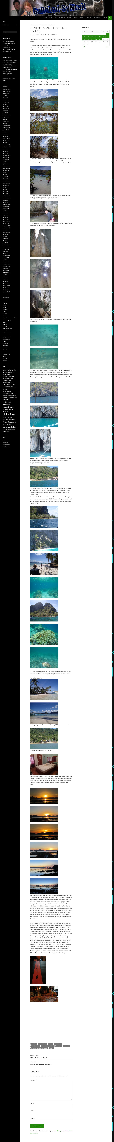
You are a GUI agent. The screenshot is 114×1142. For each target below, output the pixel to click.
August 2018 (6, 129)
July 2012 (5, 187)
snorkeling (67, 1046)
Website (32, 1118)
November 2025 (6, 89)
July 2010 (5, 210)
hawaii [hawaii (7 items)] (13, 384)
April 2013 (5, 176)
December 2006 (6, 264)
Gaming (75, 17)
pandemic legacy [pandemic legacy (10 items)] (8, 407)
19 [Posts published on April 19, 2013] (100, 39)
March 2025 (5, 97)
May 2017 (5, 142)
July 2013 (5, 172)
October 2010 (6, 206)
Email (32, 1110)
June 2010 (5, 213)
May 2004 (5, 279)
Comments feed (6, 444)
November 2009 (6, 228)
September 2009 (6, 232)
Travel (81, 17)
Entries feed (5, 442)
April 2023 (5, 112)
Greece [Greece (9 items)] (9, 384)
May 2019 (5, 123)
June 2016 (5, 149)
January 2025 (6, 100)
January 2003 (6, 289)
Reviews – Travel (6, 337)
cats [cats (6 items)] (12, 376)
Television (5, 347)
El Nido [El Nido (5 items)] (11, 382)
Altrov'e (33, 1043)
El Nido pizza (58, 1043)
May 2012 (5, 189)
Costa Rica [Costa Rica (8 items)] (9, 378)
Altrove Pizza (42, 1043)
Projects (5, 324)
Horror (4, 315)
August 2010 (6, 208)
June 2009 (5, 238)
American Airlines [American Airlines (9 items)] (8, 372)
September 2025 (6, 91)
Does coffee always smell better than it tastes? (9, 78)
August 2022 (6, 117)
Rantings (5, 326)
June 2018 (5, 134)
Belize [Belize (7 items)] (4, 374)
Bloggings (97, 17)
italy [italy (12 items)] (11, 393)
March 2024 (5, 106)
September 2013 (6, 168)
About (105, 17)
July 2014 (5, 161)
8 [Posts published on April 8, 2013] (84, 36)
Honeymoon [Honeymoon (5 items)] (10, 386)
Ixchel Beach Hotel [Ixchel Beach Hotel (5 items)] (7, 395)
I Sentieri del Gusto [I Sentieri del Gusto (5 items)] (7, 391)
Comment (33, 1080)
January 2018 (6, 140)
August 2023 (6, 108)
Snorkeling (46, 25)
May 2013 (5, 174)
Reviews (89, 17)
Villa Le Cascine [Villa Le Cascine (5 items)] (6, 431)
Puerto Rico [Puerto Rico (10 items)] (7, 422)
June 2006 (5, 268)
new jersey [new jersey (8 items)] (6, 402)
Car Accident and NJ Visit (8, 41)
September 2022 (6, 115)
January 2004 (6, 287)
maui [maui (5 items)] (8, 397)
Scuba (4, 341)
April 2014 (5, 164)
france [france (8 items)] (4, 384)
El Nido (50, 1043)
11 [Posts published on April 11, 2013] (96, 36)
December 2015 (6, 155)
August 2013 (6, 170)
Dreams (69, 17)
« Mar (84, 47)
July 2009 (5, 236)
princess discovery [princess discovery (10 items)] (9, 420)
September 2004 (6, 272)
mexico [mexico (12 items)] (5, 400)
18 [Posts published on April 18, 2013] (96, 39)
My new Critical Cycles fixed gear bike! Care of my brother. (9, 66)
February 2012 (6, 196)
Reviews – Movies (7, 332)
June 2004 (5, 277)
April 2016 (5, 151)
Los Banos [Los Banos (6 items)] (13, 395)
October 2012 (6, 181)
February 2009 (6, 245)
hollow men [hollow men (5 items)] (5, 386)
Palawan (58, 1046)
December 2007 (6, 255)
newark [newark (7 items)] (10, 400)
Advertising (5, 301)
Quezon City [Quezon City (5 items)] (13, 422)
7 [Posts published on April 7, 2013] (107, 34)
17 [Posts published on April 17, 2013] (92, 39)
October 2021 (6, 121)
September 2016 (6, 147)
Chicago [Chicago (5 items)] (4, 378)
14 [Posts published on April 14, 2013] (107, 36)
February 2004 (6, 285)
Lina (56, 17)
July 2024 (5, 104)
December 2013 (6, 166)
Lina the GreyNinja (7, 320)
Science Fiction (6, 339)
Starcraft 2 (5, 345)
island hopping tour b (48, 1046)
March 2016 (5, 153)
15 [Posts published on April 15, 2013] (84, 39)
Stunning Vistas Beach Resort (39, 1048)
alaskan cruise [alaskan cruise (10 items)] (11, 370)
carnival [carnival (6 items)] (8, 374)
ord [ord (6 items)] (10, 402)
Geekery (5, 313)
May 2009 (5, 240)
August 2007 (6, 257)
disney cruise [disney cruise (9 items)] (7, 380)
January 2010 (6, 223)
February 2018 (6, 138)
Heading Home (6, 47)
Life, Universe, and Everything (9, 318)
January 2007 (6, 262)
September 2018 (6, 127)
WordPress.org (6, 446)
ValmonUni (5, 77)
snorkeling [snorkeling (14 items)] (11, 427)
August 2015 (6, 157)
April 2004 (5, 281)
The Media (5, 350)
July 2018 (5, 132)
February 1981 (6, 291)
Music (4, 322)
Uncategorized (6, 354)
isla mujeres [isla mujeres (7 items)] (6, 393)
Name (32, 1103)
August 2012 (6, 185)
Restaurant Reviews (7, 328)
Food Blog (62, 17)
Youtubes (5, 358)
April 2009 (5, 242)
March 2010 (5, 219)
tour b (51, 1048)
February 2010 (6, 221)
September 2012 (6, 183)
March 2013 (5, 178)
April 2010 (5, 217)
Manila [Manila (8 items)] (5, 397)
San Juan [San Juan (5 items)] (5, 424)
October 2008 (6, 249)
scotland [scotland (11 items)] (10, 424)
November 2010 (6, 204)
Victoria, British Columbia (9, 49)
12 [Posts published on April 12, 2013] (100, 36)
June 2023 (5, 110)
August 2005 (6, 270)
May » (107, 47)
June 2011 (5, 200)
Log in (4, 440)
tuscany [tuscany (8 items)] (5, 429)
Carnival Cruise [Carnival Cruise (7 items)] (7, 376)
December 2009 (6, 225)
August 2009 (6, 234)
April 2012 (5, 191)
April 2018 (5, 136)
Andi (42, 34)
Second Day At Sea (7, 51)
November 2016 (6, 144)
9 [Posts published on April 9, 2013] (88, 36)
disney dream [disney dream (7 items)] (6, 382)
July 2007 (5, 259)
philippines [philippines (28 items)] (9, 414)
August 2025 (6, 93)
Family (4, 307)
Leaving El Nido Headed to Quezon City (51, 1063)
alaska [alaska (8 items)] (5, 370)
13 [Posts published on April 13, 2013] (103, 36)
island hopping (35, 1046)
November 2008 (6, 247)
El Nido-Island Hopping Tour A (51, 1057)
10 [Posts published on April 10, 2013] (92, 36)
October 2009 (6, 230)
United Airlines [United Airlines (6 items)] (11, 429)
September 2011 (6, 198)
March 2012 (5, 193)
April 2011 (5, 202)
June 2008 (5, 251)
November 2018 (6, 125)
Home (45, 17)
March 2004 (5, 283)
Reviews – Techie (7, 335)
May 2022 (5, 119)
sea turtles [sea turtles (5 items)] (5, 427)
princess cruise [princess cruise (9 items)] (7, 417)
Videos (50, 17)
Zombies (5, 360)
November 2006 (6, 266)
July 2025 (5, 95)
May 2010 (5, 215)
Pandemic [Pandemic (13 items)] (7, 404)
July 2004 (5, 274)
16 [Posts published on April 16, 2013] (88, 39)
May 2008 (5, 253)
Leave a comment (51, 34)
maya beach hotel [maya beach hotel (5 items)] (13, 397)
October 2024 (6, 102)
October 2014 (6, 159)
